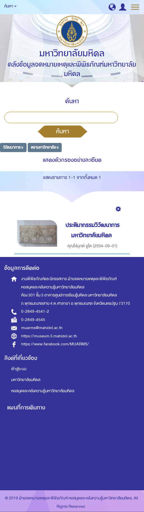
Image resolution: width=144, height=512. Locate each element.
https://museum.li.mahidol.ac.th (49, 336)
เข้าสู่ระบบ (18, 368)
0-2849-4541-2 (35, 311)
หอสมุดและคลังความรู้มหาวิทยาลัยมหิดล (42, 391)
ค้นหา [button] (10, 6)
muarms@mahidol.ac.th (42, 327)
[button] (112, 7)
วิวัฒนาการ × (13, 147)
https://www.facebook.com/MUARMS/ (55, 344)
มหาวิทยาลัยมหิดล (25, 379)
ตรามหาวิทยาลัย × (45, 147)
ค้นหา (62, 131)
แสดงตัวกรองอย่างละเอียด (72, 160)
